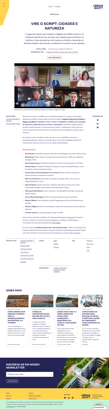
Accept (98, 404)
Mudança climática (26, 249)
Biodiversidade (25, 246)
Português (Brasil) (99, 407)
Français (56, 247)
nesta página (56, 223)
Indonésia (89, 241)
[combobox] (100, 407)
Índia (88, 250)
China (88, 247)
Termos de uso (33, 398)
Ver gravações (54, 57)
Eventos (57, 6)
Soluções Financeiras (26, 258)
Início (50, 6)
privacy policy (10, 406)
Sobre (7, 393)
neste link (71, 217)
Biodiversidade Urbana (13, 124)
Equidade (23, 262)
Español (55, 244)
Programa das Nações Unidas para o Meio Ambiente (62, 52)
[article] (17, 321)
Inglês (55, 241)
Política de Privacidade (35, 395)
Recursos (8, 395)
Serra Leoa (90, 244)
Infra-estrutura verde (27, 255)
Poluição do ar (24, 252)
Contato (31, 393)
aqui (75, 220)
